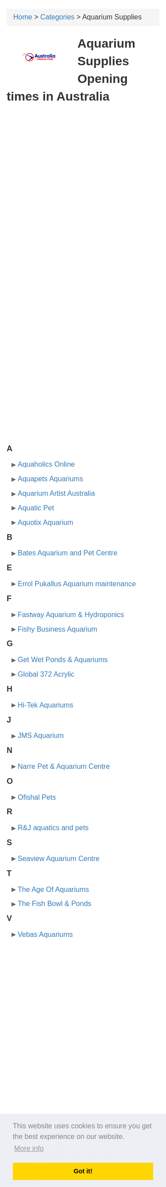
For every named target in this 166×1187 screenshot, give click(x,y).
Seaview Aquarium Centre (59, 858)
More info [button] (29, 1148)
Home (22, 17)
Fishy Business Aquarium (57, 629)
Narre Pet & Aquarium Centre (64, 766)
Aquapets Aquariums (50, 479)
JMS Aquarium (41, 735)
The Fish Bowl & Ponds (54, 903)
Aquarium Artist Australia (56, 493)
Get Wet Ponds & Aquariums (63, 659)
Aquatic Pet (36, 508)
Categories (57, 17)
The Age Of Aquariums (53, 889)
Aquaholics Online (46, 464)
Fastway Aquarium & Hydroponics (71, 614)
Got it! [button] (82, 1171)
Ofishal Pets (37, 797)
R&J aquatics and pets (53, 827)
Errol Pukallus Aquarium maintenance (77, 584)
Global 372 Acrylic (46, 674)
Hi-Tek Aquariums (45, 705)
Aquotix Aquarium (45, 522)
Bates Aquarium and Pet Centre (67, 553)
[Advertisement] (83, 196)
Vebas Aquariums (45, 934)
